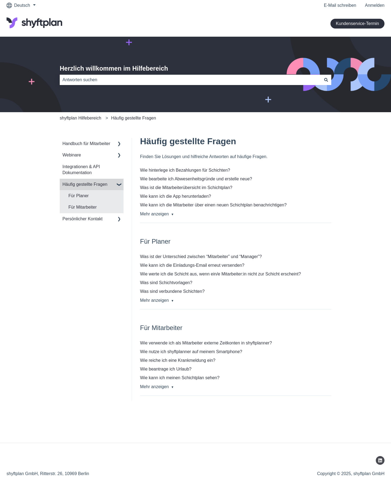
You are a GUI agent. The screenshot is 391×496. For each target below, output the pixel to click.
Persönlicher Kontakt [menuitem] (82, 218)
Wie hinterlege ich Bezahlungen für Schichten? (185, 170)
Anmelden (374, 5)
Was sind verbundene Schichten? (172, 291)
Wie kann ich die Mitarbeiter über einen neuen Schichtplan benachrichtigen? (213, 205)
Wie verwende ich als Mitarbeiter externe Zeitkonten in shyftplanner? (206, 343)
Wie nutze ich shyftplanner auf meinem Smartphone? (191, 351)
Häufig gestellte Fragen (133, 118)
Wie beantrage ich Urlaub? (165, 369)
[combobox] (190, 80)
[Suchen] (326, 80)
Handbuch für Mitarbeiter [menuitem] (86, 143)
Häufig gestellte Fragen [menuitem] (84, 184)
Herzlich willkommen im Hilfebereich (114, 68)
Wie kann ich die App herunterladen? (175, 196)
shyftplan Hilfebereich (80, 118)
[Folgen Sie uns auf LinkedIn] (380, 460)
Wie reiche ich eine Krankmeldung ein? (177, 360)
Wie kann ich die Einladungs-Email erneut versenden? (192, 265)
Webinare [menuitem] (71, 155)
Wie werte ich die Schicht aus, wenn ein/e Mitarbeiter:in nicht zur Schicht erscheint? (220, 274)
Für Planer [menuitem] (78, 195)
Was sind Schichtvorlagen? (166, 282)
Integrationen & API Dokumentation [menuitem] (81, 169)
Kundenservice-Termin (357, 23)
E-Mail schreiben (340, 5)
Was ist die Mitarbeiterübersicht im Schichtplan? (186, 187)
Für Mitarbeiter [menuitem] (82, 207)
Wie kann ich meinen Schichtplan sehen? (180, 377)
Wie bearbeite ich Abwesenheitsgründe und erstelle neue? (196, 179)
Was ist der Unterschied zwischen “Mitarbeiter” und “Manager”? (201, 256)
